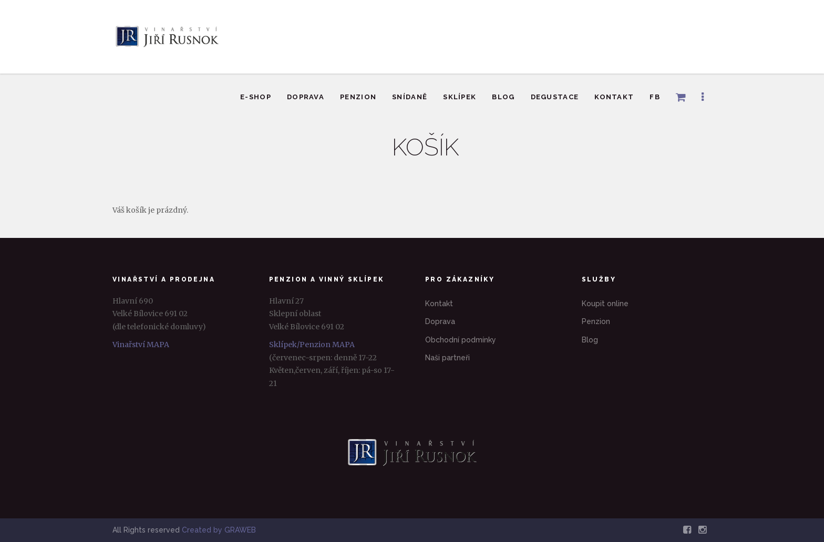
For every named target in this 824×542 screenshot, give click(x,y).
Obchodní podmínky (460, 340)
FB (655, 97)
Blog (503, 97)
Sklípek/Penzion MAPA (312, 344)
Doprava (305, 97)
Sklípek (459, 97)
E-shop (255, 97)
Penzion (358, 97)
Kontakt (614, 97)
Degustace (555, 97)
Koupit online (605, 303)
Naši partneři (447, 357)
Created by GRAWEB (219, 530)
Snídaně (409, 97)
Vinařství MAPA (140, 344)
